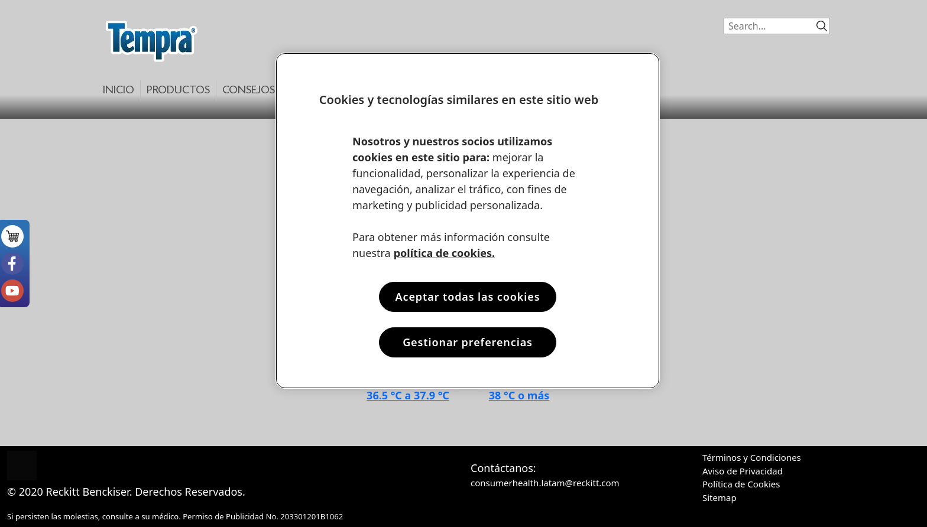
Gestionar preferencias (468, 342)
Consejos (248, 90)
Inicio (118, 90)
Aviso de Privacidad (742, 471)
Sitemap (719, 497)
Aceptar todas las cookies (467, 296)
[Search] (766, 26)
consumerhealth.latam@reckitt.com (545, 483)
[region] (467, 221)
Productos (178, 90)
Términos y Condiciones (751, 457)
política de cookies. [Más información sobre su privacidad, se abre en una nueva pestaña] (444, 253)
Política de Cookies (741, 484)
